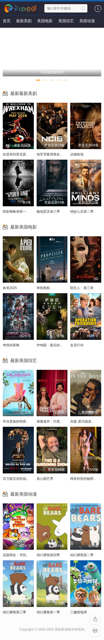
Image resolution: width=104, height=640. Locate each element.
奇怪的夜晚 (11, 345)
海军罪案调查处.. (49, 154)
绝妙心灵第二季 (81, 212)
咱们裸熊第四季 (48, 555)
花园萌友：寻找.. (15, 555)
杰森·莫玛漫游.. (81, 421)
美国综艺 (66, 21)
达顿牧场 (76, 154)
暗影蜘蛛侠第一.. (15, 212)
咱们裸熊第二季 (81, 555)
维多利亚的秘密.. (82, 479)
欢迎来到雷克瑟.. (15, 154)
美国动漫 (87, 21)
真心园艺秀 (45, 479)
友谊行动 (76, 345)
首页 (7, 21)
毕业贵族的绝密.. (15, 421)
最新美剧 (24, 21)
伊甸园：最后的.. (49, 345)
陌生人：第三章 (81, 288)
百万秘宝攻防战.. (15, 479)
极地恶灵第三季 (48, 212)
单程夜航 (43, 288)
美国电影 (45, 21)
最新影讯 (10, 32)
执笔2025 (10, 288)
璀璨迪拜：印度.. (49, 421)
